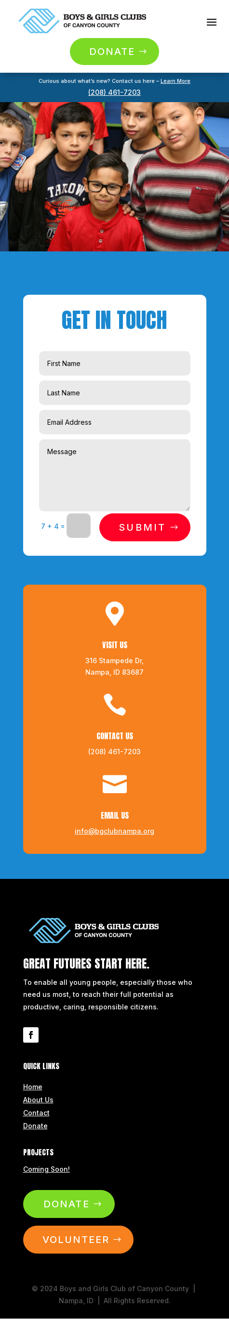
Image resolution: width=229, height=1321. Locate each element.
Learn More (175, 81)
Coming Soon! (46, 1169)
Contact (36, 1113)
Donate (112, 51)
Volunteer (75, 1239)
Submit (142, 527)
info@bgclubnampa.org (114, 831)
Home (32, 1087)
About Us (38, 1100)
